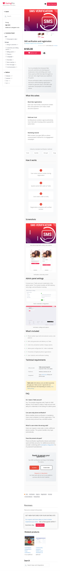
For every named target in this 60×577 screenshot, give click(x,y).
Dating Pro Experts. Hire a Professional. (34, 43)
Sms (27, 494)
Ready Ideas (37, 496)
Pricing (7, 22)
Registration (44, 494)
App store (7, 25)
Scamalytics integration (47, 445)
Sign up (38, 494)
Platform (7, 72)
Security (50, 494)
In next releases (28, 496)
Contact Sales (46, 467)
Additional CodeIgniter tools (12, 27)
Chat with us (40, 525)
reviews (55, 45)
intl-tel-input (44, 374)
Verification (32, 494)
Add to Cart (32, 53)
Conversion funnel (9, 33)
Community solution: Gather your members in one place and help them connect (40, 552)
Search (6, 11)
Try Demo (34, 467)
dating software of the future (9, 5)
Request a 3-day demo (41, 473)
